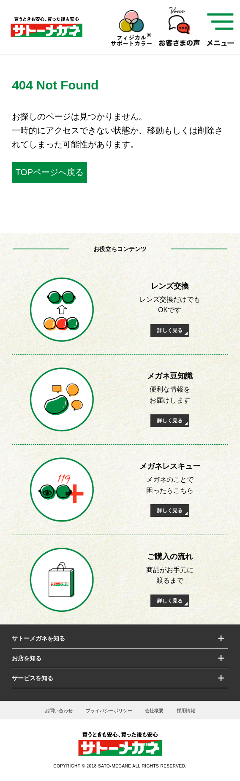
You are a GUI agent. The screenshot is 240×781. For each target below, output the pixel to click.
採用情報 (186, 710)
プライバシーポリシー (109, 710)
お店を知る (26, 658)
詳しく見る (170, 330)
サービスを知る (32, 678)
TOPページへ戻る (49, 172)
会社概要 (154, 710)
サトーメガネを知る (38, 638)
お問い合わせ (59, 710)
